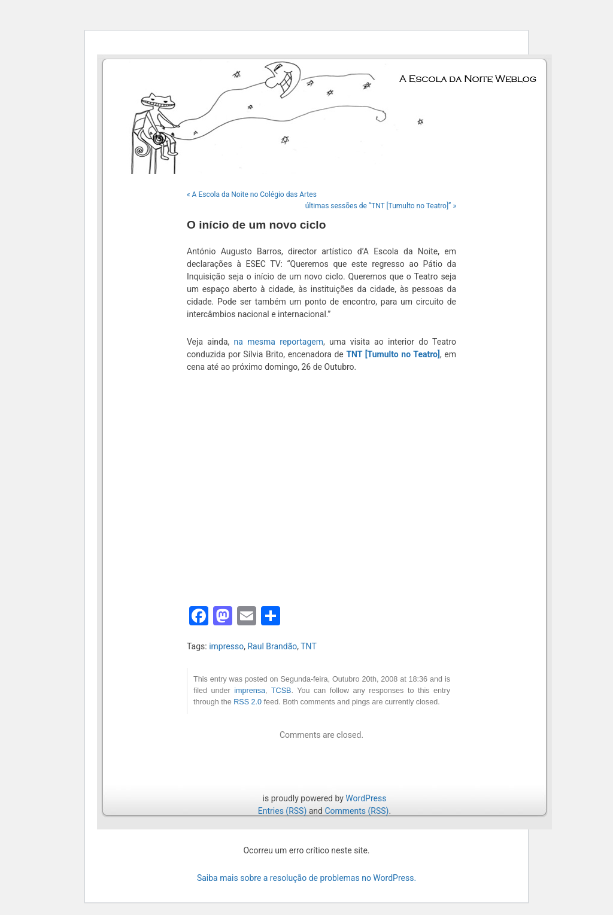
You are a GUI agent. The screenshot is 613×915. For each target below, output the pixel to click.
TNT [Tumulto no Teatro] (392, 354)
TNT (309, 646)
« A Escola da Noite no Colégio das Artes (252, 194)
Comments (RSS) (356, 811)
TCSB (281, 690)
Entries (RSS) (282, 811)
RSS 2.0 (247, 702)
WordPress (365, 798)
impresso (226, 646)
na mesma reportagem (278, 341)
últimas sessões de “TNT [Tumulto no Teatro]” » (380, 206)
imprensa (249, 690)
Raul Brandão (272, 646)
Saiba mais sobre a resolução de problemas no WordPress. (306, 878)
